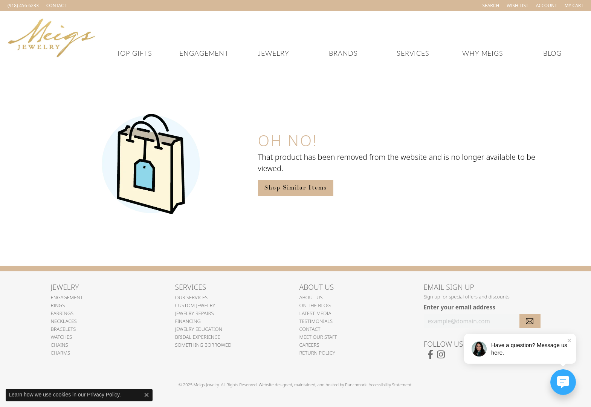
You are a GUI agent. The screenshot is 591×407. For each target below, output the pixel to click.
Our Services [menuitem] (191, 297)
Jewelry (273, 53)
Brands (343, 53)
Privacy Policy (103, 395)
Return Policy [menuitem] (317, 352)
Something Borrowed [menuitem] (203, 344)
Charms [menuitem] (60, 352)
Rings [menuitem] (58, 305)
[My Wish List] (517, 5)
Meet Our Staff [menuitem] (318, 337)
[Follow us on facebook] (430, 354)
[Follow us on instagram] (441, 354)
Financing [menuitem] (188, 321)
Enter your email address (459, 307)
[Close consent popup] (146, 395)
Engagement (204, 53)
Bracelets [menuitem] (63, 329)
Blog (552, 53)
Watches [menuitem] (61, 337)
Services (413, 53)
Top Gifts (134, 53)
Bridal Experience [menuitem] (197, 337)
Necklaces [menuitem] (64, 321)
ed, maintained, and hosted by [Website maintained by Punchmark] (316, 384)
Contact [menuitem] (310, 329)
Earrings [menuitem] (62, 313)
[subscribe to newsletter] (530, 321)
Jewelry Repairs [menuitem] (194, 313)
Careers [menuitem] (309, 344)
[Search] (490, 5)
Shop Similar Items (295, 187)
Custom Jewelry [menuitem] (195, 305)
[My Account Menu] (546, 5)
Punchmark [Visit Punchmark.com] (356, 384)
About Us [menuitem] (311, 297)
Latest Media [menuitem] (315, 313)
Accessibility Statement (390, 384)
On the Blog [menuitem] (315, 305)
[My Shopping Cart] (574, 5)
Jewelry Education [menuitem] (198, 329)
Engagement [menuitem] (67, 297)
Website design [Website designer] (273, 384)
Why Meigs (483, 53)
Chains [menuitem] (59, 344)
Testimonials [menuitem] (316, 321)
